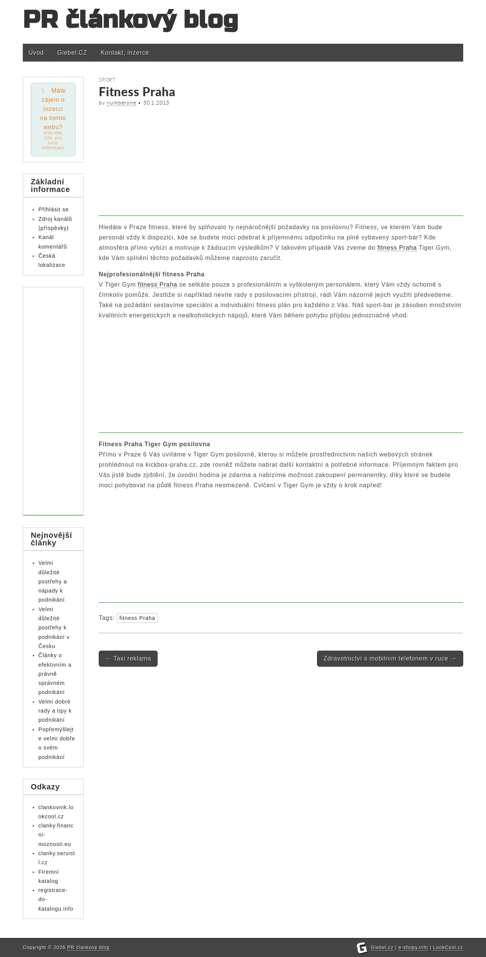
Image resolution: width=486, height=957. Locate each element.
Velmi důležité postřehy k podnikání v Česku (53, 627)
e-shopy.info (413, 947)
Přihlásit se (53, 209)
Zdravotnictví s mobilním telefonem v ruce (390, 658)
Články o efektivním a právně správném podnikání (54, 673)
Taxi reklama (128, 658)
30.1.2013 (156, 103)
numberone (121, 103)
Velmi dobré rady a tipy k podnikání (55, 711)
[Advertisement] (281, 162)
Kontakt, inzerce (125, 52)
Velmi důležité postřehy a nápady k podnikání (52, 581)
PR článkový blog (130, 20)
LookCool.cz (448, 947)
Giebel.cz (382, 947)
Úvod (36, 52)
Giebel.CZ (72, 52)
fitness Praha (397, 247)
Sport (107, 80)
